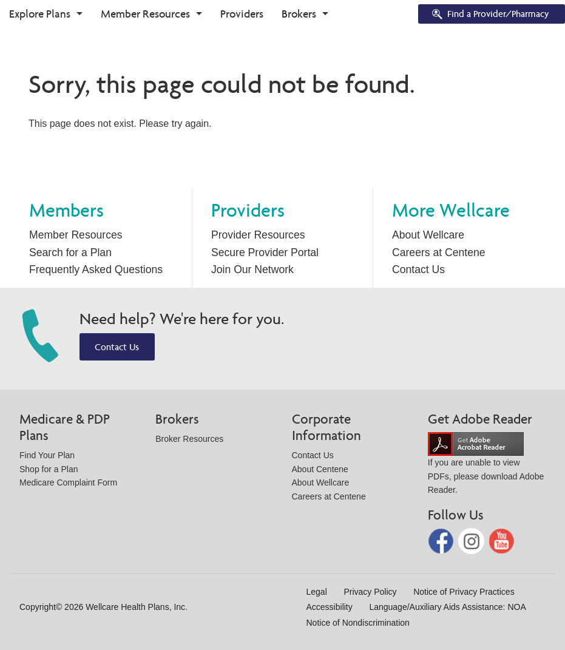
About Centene (320, 469)
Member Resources (145, 14)
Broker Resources (189, 439)
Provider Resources (258, 235)
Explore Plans (39, 14)
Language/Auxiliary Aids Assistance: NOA (447, 607)
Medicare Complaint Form (68, 482)
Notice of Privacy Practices (464, 592)
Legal (316, 592)
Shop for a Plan (48, 469)
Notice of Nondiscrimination (358, 623)
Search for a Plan (70, 252)
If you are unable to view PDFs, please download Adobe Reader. (486, 466)
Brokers (299, 14)
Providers (241, 14)
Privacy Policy (369, 592)
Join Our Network (252, 269)
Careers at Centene (438, 252)
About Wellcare (428, 235)
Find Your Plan (47, 455)
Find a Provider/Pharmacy (489, 15)
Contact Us (418, 269)
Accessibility (329, 607)
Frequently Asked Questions (96, 269)
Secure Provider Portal (265, 252)
